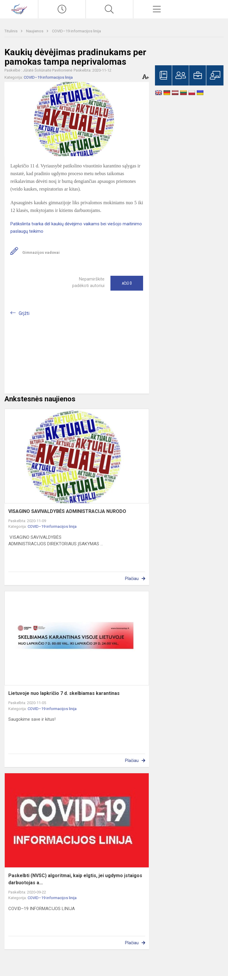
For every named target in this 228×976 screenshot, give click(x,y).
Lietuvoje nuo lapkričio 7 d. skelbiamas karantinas (64, 693)
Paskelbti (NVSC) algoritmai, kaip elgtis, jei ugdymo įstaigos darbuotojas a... (75, 879)
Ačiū (127, 283)
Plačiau (132, 578)
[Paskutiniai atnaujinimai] (62, 9)
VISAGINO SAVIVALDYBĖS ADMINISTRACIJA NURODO (67, 511)
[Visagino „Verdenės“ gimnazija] (19, 8)
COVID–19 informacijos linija (76, 31)
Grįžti (24, 313)
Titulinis (11, 31)
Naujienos (35, 31)
